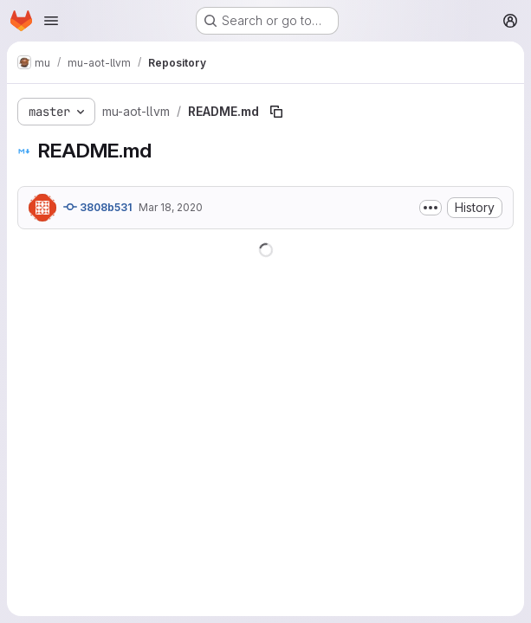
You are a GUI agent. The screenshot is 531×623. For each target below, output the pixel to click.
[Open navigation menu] (51, 21)
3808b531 (97, 207)
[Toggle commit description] (430, 207)
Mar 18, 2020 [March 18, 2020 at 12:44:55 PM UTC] (171, 207)
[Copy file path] (276, 111)
